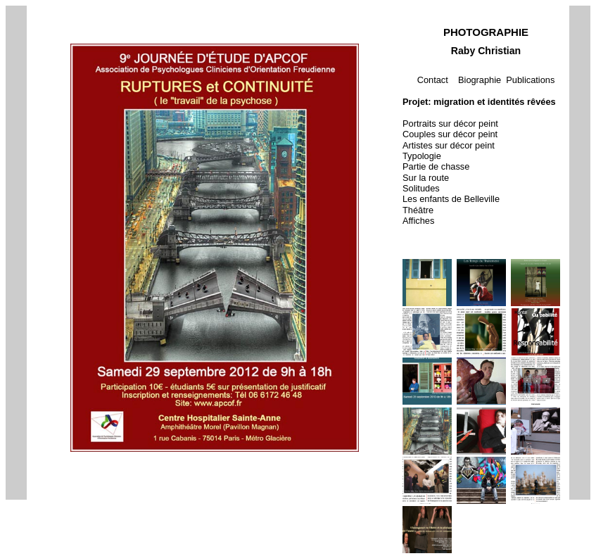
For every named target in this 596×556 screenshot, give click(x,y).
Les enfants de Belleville (451, 199)
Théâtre (417, 210)
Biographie (479, 80)
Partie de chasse (435, 166)
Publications (530, 80)
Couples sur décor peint (449, 134)
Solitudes (421, 188)
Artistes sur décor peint (448, 145)
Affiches (418, 220)
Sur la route (425, 177)
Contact (432, 80)
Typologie (421, 156)
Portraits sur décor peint (450, 123)
